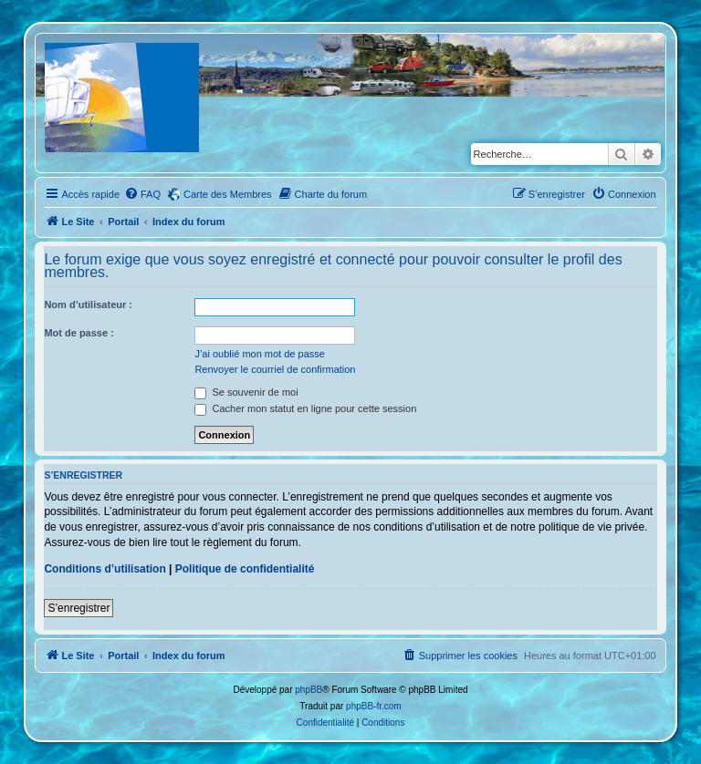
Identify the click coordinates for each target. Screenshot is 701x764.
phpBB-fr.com (374, 706)
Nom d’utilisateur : (88, 304)
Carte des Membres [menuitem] (227, 194)
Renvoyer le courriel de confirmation (274, 369)
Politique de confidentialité (245, 569)
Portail (123, 221)
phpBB (308, 690)
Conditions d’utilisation (104, 569)
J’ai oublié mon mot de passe (259, 353)
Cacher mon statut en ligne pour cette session (305, 408)
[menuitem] (142, 194)
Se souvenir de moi (246, 392)
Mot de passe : (78, 332)
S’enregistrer (78, 608)
